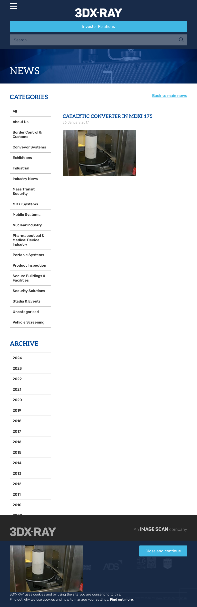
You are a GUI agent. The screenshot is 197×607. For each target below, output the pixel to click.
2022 (17, 379)
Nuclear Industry (27, 225)
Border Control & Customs (27, 134)
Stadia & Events (26, 301)
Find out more (121, 599)
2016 (17, 442)
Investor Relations (98, 26)
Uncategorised (26, 312)
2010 (17, 505)
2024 (17, 358)
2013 (17, 473)
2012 (17, 484)
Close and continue (163, 551)
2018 (17, 421)
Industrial (21, 168)
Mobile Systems (26, 214)
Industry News (25, 179)
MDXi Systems (25, 204)
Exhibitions (22, 158)
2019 (17, 410)
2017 (17, 431)
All (15, 111)
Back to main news (169, 95)
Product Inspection (29, 265)
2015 (17, 452)
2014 (17, 463)
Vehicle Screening (28, 322)
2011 (17, 494)
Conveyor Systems (29, 147)
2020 (17, 400)
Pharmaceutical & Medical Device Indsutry (28, 240)
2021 (17, 389)
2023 (17, 368)
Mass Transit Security (24, 191)
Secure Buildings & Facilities (29, 278)
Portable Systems (28, 255)
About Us (21, 122)
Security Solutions (29, 291)
